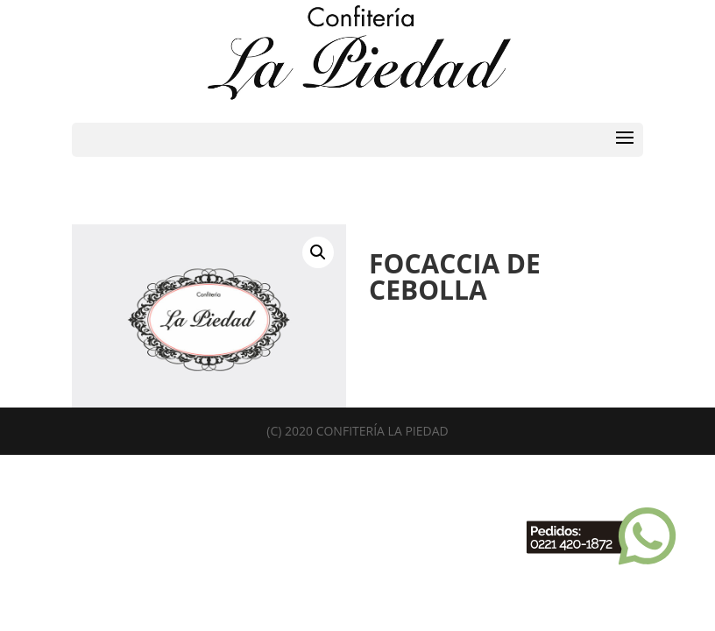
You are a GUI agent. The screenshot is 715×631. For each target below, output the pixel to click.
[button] (318, 252)
